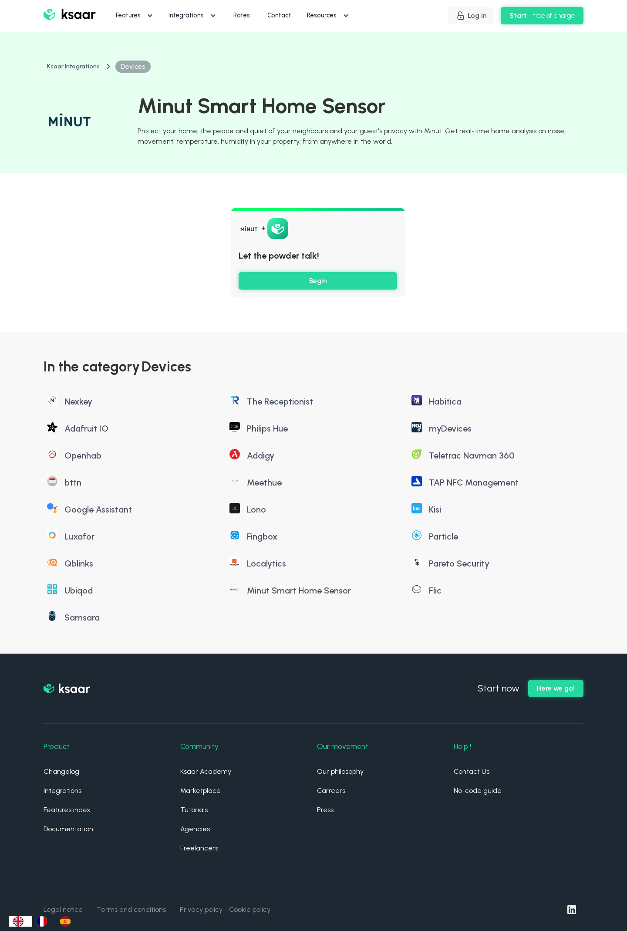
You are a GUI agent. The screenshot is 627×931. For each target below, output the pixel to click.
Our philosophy (340, 771)
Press (325, 810)
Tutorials (194, 810)
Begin (318, 281)
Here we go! (556, 688)
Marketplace (200, 790)
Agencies (195, 829)
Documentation (68, 829)
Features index (67, 810)
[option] (44, 921)
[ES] (67, 921)
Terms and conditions (131, 909)
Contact (279, 15)
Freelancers (199, 848)
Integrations (62, 790)
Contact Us (471, 771)
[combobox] (20, 921)
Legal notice (63, 909)
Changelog (61, 771)
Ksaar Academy (205, 771)
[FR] (44, 921)
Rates (241, 15)
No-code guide (478, 790)
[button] (135, 16)
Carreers (331, 790)
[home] (70, 16)
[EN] (20, 921)
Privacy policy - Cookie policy (225, 909)
